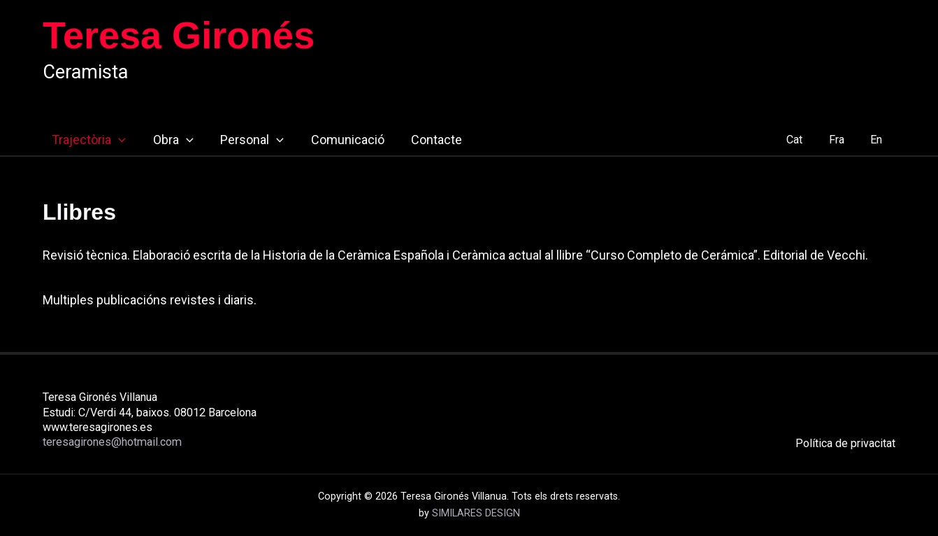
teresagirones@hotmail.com (112, 442)
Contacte (419, 139)
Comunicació (332, 139)
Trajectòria (80, 140)
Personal (239, 140)
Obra (162, 140)
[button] (109, 140)
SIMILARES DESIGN (476, 513)
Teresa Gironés (179, 35)
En (878, 139)
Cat (803, 139)
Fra (841, 139)
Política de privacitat (845, 443)
